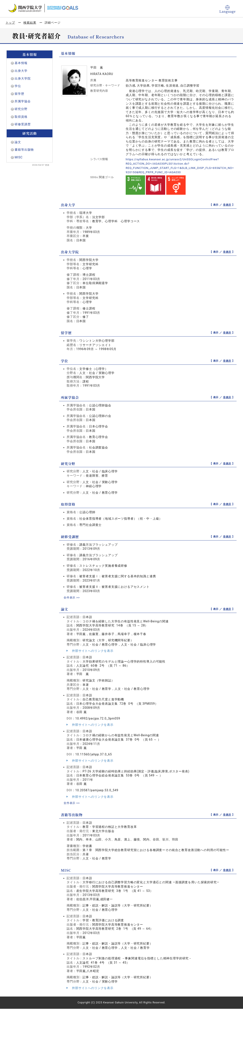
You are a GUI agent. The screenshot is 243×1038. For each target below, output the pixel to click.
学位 (18, 86)
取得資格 (21, 116)
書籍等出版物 (24, 149)
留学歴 (19, 93)
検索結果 (29, 22)
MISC (19, 157)
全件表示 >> (72, 597)
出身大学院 (23, 78)
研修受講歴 (23, 124)
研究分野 (21, 109)
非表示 (227, 204)
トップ (10, 22)
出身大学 (21, 70)
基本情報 (21, 63)
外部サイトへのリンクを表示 (90, 650)
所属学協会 (23, 101)
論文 (18, 142)
